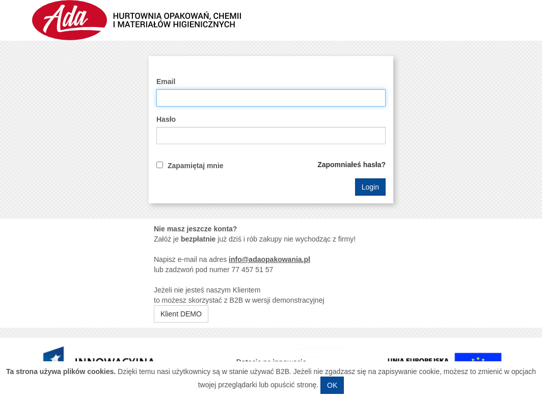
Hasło (166, 119)
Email (165, 81)
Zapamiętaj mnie (196, 166)
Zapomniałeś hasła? (351, 165)
